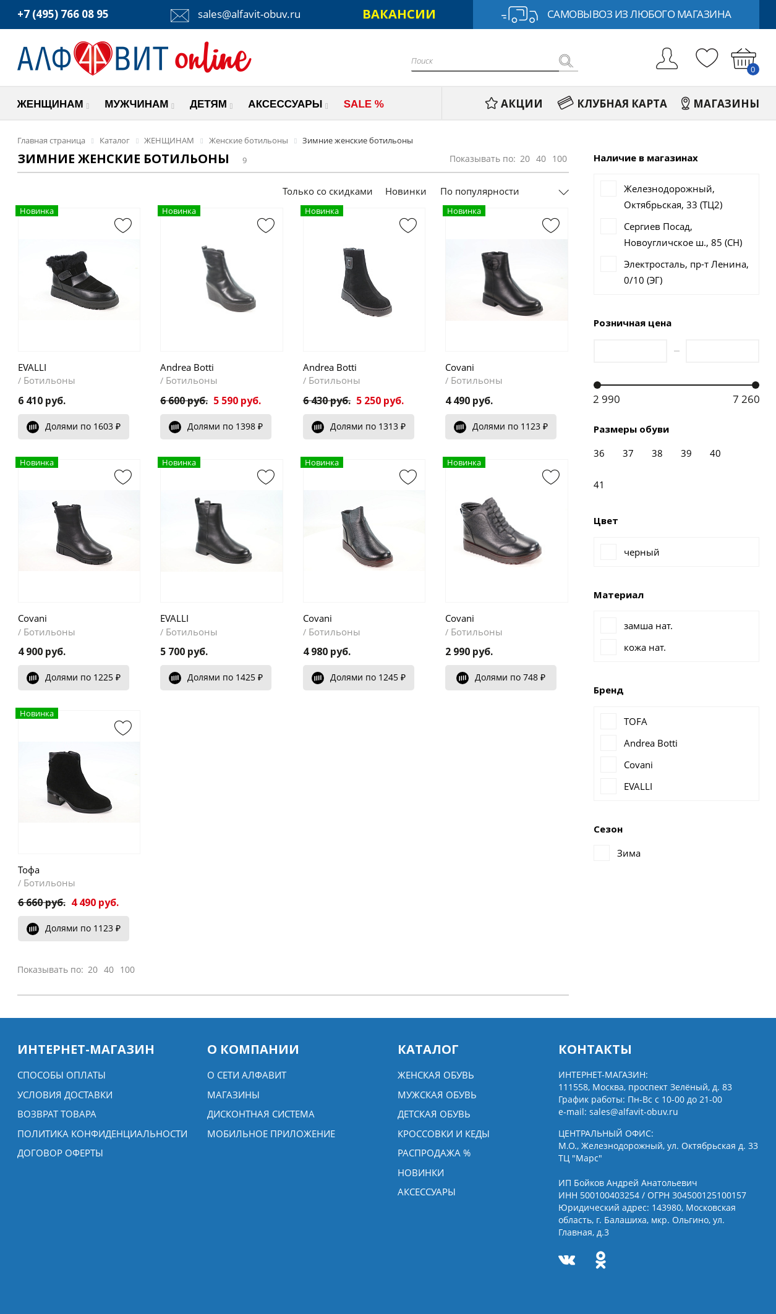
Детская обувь (434, 1114)
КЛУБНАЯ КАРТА (612, 103)
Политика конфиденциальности (102, 1133)
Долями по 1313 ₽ (359, 426)
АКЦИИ (514, 103)
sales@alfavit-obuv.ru (236, 14)
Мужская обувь (437, 1094)
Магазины (233, 1094)
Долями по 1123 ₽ (501, 426)
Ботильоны (49, 380)
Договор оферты (60, 1153)
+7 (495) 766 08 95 (63, 14)
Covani (459, 367)
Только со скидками (328, 191)
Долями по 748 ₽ (500, 677)
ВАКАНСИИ (399, 14)
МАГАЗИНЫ (720, 103)
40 (541, 158)
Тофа (29, 869)
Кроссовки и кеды (444, 1133)
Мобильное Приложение (271, 1133)
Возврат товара (56, 1114)
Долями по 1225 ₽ (74, 677)
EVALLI (32, 367)
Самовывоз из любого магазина (616, 14)
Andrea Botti (187, 367)
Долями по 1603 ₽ (74, 426)
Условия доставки (65, 1094)
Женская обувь (436, 1075)
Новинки (406, 191)
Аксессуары (427, 1191)
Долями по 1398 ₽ (216, 426)
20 (525, 158)
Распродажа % (434, 1153)
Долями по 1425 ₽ (216, 677)
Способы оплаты (61, 1075)
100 (559, 158)
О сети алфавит (246, 1075)
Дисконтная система (261, 1114)
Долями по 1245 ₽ (359, 677)
